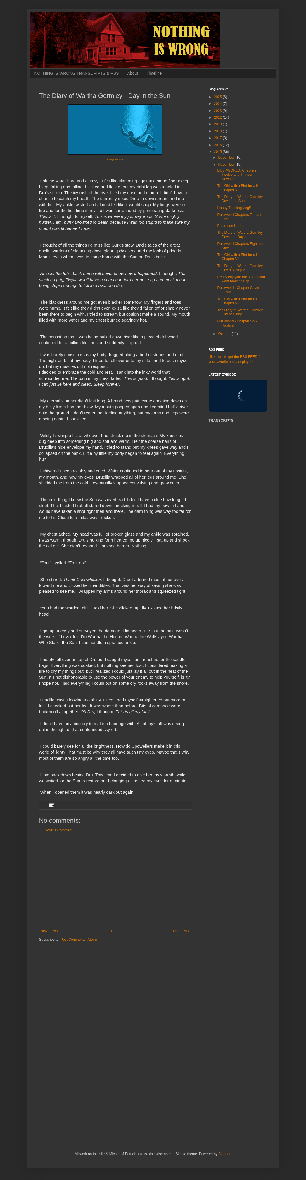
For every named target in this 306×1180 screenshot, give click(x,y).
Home (115, 931)
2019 (218, 124)
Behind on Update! (231, 226)
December (226, 158)
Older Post (181, 931)
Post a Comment (59, 830)
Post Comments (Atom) (78, 939)
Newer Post (50, 931)
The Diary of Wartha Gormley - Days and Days (241, 234)
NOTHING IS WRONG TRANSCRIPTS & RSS (76, 73)
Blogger (224, 1154)
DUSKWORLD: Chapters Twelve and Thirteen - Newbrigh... (236, 174)
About (132, 73)
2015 (218, 152)
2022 (218, 117)
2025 (218, 97)
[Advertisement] (115, 881)
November (226, 165)
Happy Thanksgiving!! (234, 208)
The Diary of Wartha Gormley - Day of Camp (241, 312)
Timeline (154, 73)
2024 (218, 104)
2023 (218, 111)
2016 (218, 145)
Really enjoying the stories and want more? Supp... (241, 279)
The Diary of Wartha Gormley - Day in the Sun (241, 199)
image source (115, 159)
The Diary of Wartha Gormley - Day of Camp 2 (241, 268)
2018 (218, 131)
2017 (218, 138)
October (224, 334)
